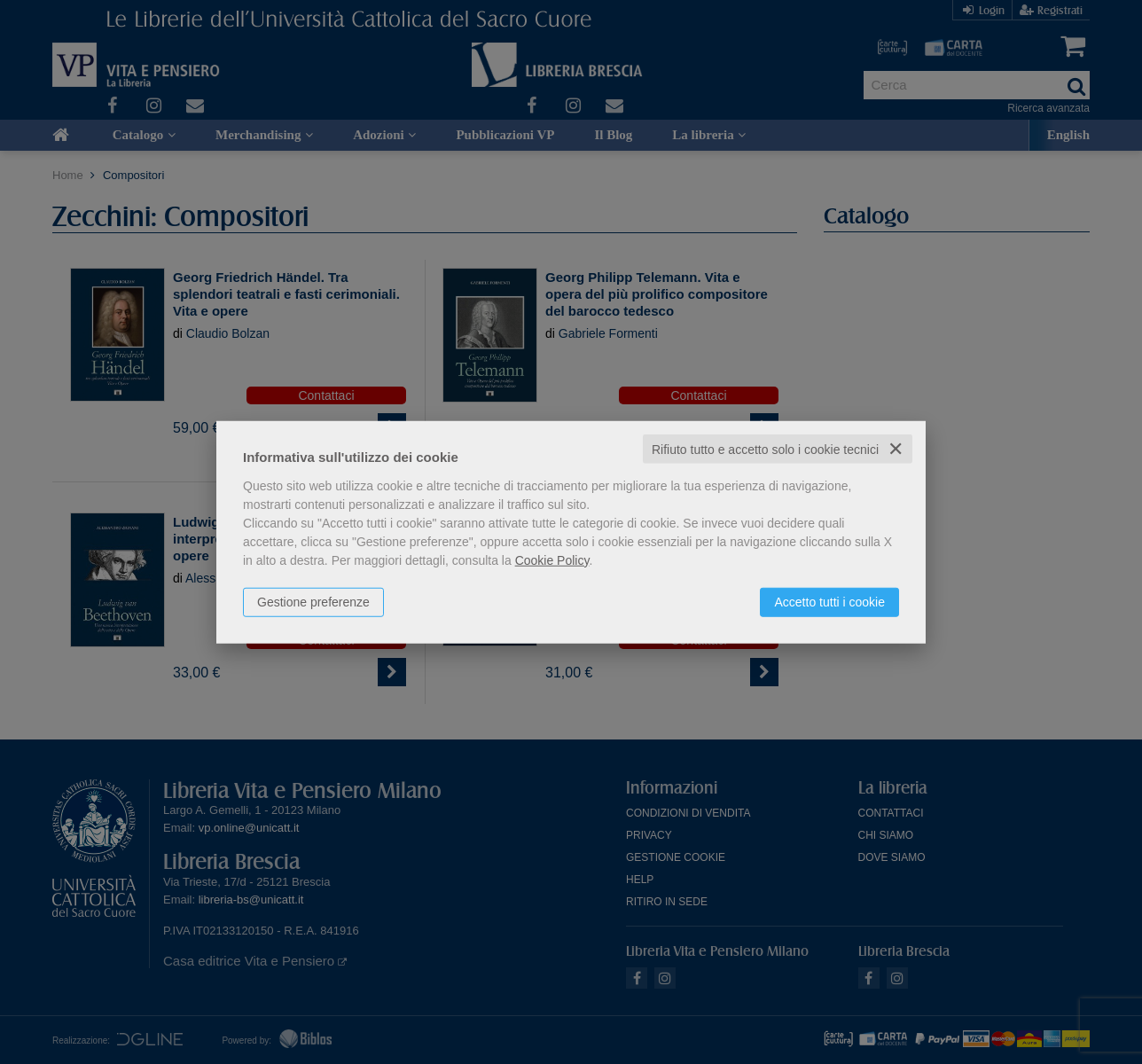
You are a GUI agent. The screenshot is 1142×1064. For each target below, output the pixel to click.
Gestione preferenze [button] (313, 601)
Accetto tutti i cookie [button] (829, 601)
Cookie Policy (552, 559)
